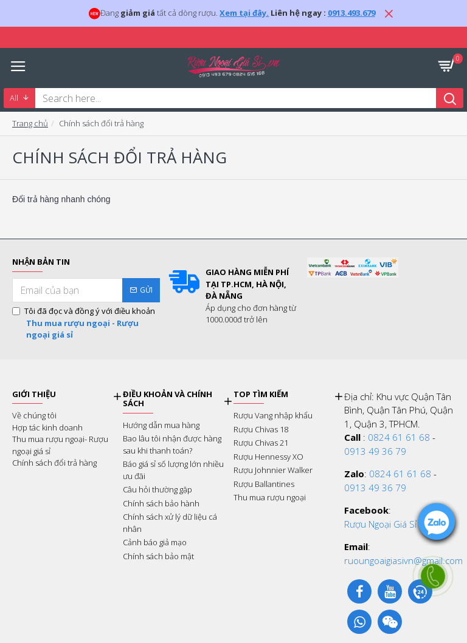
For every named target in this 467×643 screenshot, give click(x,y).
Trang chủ (30, 123)
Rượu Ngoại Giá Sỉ (380, 524)
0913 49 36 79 (375, 451)
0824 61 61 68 (399, 437)
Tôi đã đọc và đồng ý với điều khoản (86, 323)
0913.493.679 (351, 12)
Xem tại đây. (244, 12)
